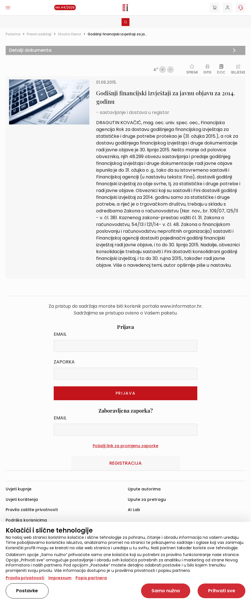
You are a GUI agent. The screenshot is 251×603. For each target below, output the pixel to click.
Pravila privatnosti (25, 578)
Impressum (60, 578)
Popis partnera (91, 578)
